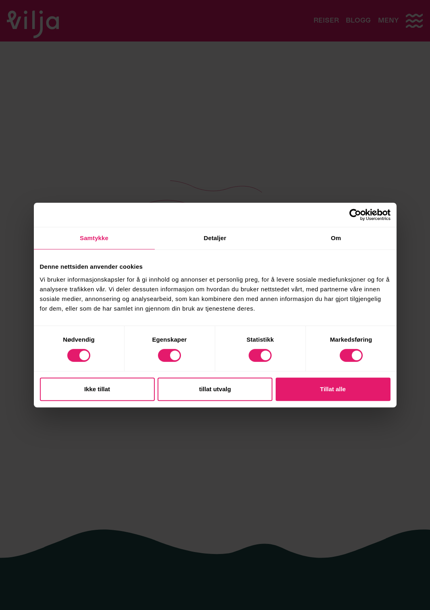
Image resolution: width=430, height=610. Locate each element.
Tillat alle (333, 389)
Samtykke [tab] (94, 237)
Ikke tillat (97, 389)
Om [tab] (336, 237)
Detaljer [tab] (215, 237)
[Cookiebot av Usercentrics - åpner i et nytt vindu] (355, 215)
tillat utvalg (215, 389)
